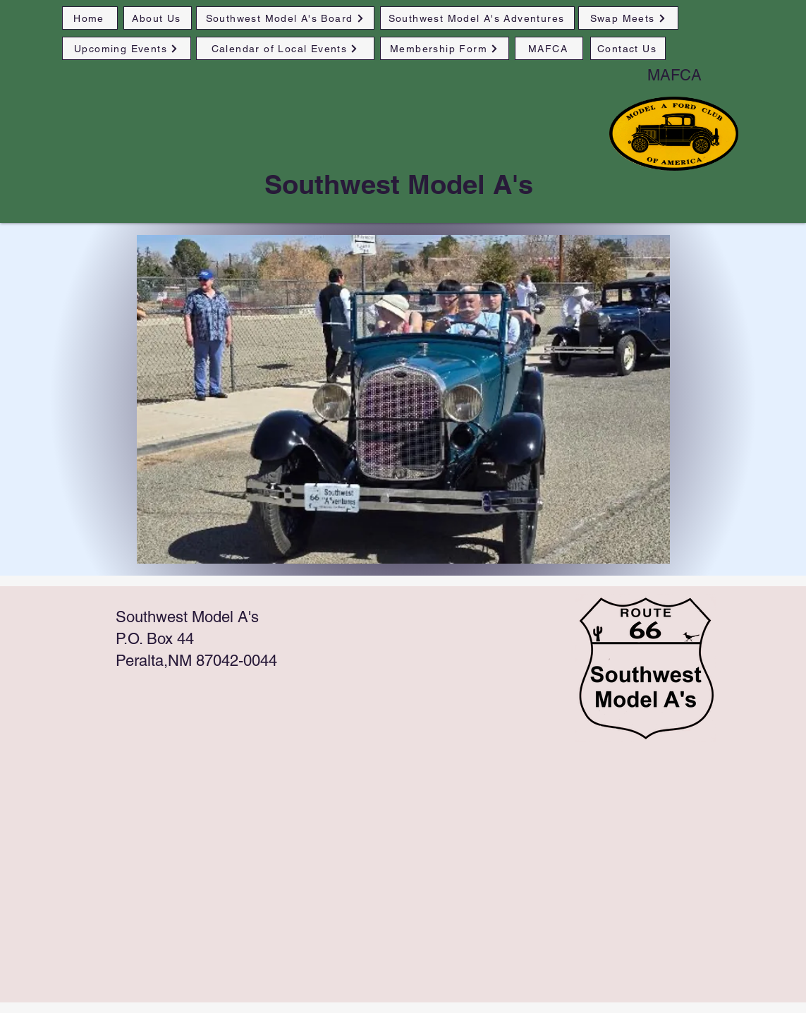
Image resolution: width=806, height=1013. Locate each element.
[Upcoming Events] (126, 48)
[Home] (90, 18)
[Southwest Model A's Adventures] (477, 18)
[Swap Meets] (628, 18)
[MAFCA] (549, 48)
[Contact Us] (628, 48)
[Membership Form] (444, 48)
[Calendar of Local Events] (285, 48)
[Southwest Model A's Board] (285, 18)
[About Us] (157, 18)
